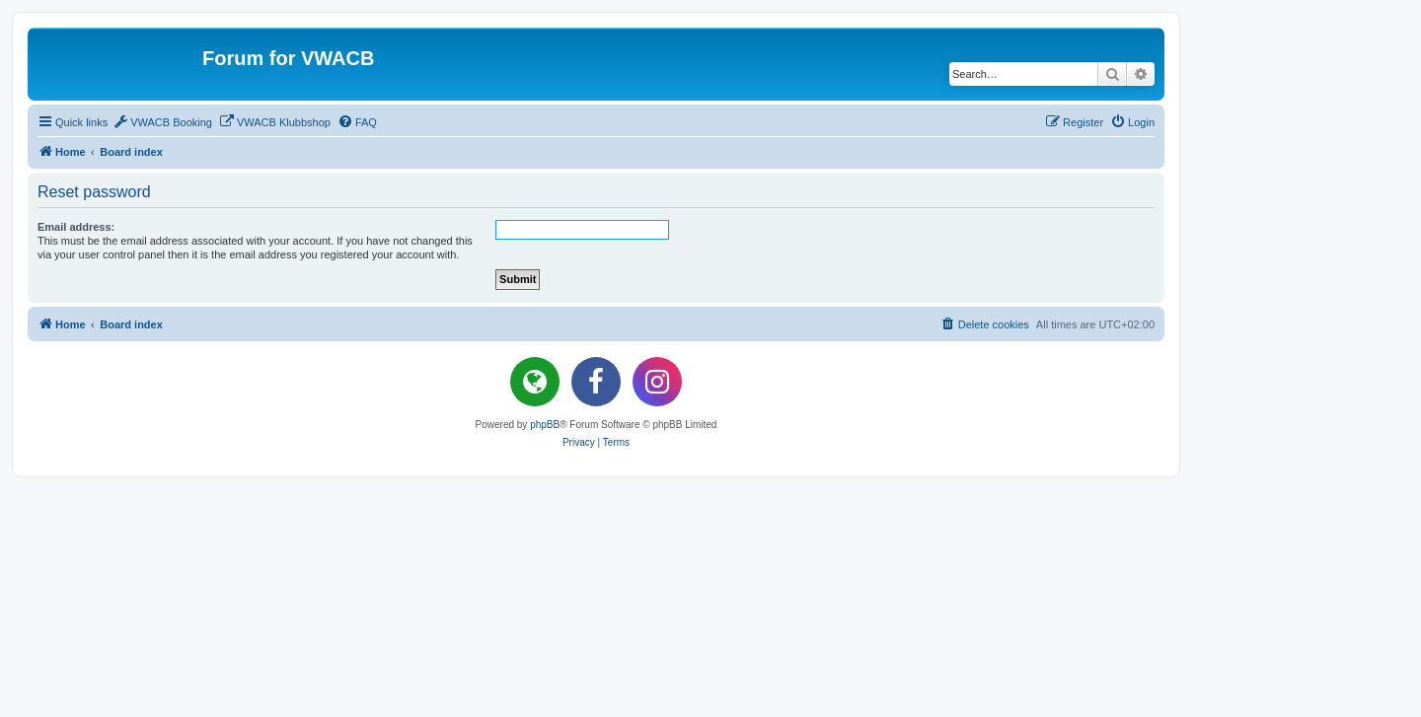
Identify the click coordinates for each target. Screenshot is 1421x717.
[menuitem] (162, 122)
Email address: (75, 227)
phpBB (545, 424)
